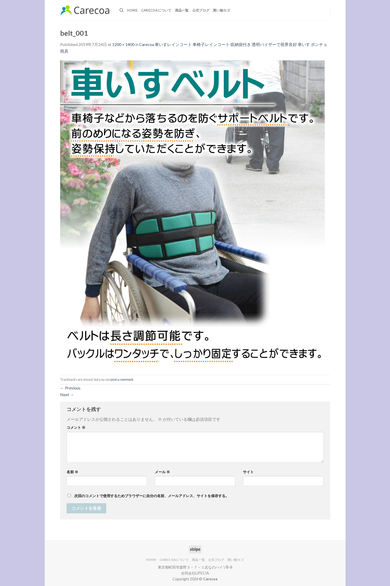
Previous (70, 387)
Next (67, 394)
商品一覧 (182, 10)
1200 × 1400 (123, 44)
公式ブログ (200, 10)
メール (162, 472)
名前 (72, 472)
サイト (248, 472)
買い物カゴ (221, 10)
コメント (76, 427)
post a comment (122, 379)
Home (132, 10)
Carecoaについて (156, 10)
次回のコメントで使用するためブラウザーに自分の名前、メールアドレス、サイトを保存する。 (151, 496)
